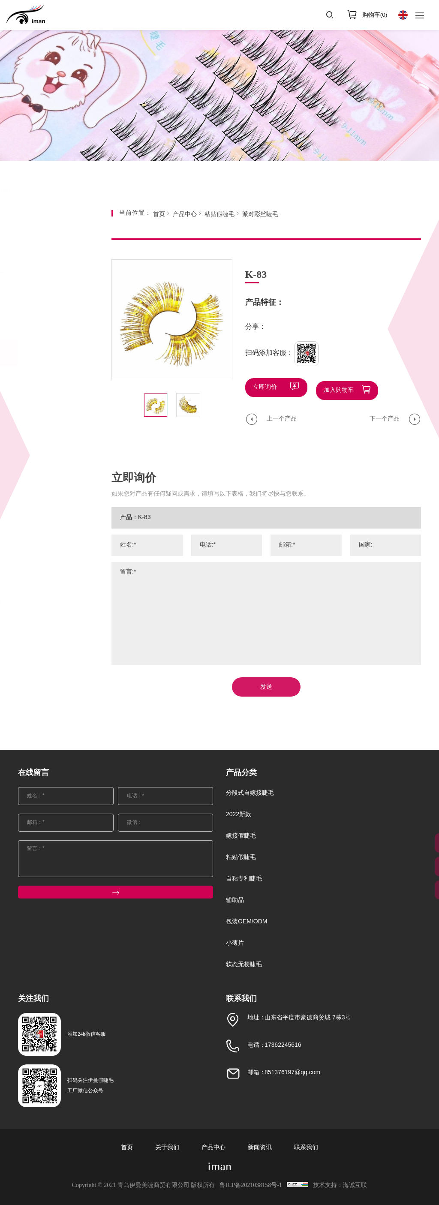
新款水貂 (39, 582)
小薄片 (41, 710)
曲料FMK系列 (45, 496)
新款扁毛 (39, 560)
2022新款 (45, 300)
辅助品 (41, 657)
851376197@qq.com (292, 1073)
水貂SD (37, 539)
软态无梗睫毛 (51, 736)
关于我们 (167, 1148)
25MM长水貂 (44, 380)
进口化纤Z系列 (46, 453)
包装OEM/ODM (54, 684)
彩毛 (33, 402)
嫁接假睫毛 (48, 326)
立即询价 (265, 387)
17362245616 (283, 1045)
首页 (159, 214)
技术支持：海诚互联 (345, 1185)
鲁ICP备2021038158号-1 (249, 1185)
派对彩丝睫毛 (45, 475)
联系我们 (306, 1148)
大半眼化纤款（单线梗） (54, 427)
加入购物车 (339, 387)
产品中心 (185, 214)
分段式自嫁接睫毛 (58, 274)
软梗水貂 (39, 517)
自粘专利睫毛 (51, 631)
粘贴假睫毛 (48, 352)
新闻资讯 (260, 1148)
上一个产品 (282, 416)
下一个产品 (385, 416)
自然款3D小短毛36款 (55, 603)
